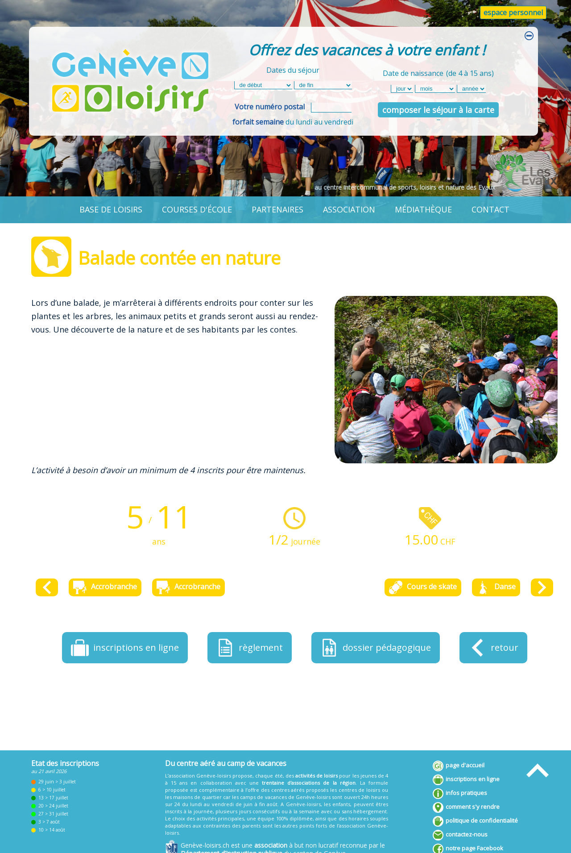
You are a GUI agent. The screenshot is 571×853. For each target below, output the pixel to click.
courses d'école (197, 209)
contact (490, 209)
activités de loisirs (316, 775)
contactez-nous (460, 835)
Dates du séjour (292, 70)
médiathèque (423, 209)
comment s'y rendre (466, 807)
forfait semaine (258, 122)
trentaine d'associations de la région (309, 782)
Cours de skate (423, 587)
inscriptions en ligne (466, 779)
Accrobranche (105, 587)
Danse (496, 587)
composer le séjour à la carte (438, 109)
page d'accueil (458, 766)
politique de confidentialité (475, 821)
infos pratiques (460, 793)
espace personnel (513, 12)
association (349, 209)
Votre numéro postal (270, 107)
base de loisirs (110, 209)
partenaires (277, 209)
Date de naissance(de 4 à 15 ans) (438, 72)
